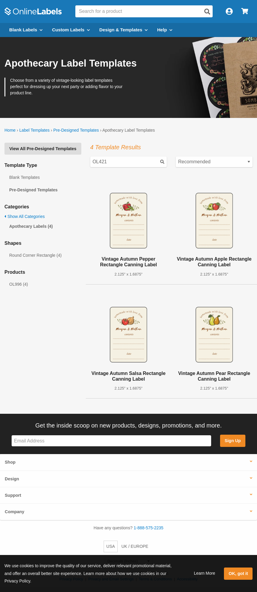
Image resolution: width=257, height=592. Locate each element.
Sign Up (233, 440)
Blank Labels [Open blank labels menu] (26, 29)
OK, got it (238, 573)
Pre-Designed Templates (76, 130)
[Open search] (207, 11)
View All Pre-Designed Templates (42, 148)
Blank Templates (24, 177)
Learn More (204, 573)
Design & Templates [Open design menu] (123, 29)
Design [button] (12, 478)
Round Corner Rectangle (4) (35, 255)
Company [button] (14, 511)
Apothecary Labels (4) (31, 226)
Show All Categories (24, 216)
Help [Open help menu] (164, 29)
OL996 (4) (18, 284)
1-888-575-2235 (148, 527)
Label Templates (34, 130)
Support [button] (13, 495)
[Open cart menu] (245, 11)
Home (9, 130)
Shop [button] (10, 462)
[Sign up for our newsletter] (111, 440)
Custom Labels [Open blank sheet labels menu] (71, 29)
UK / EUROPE (135, 546)
